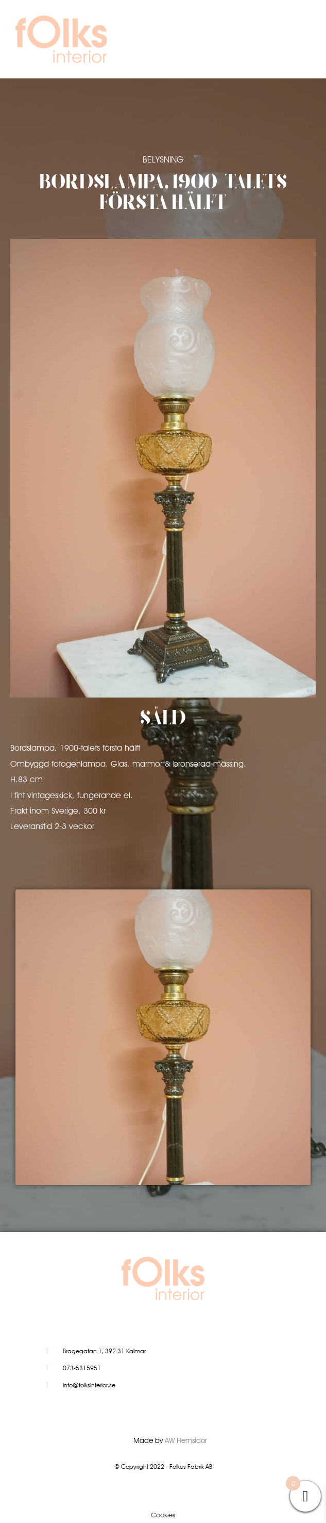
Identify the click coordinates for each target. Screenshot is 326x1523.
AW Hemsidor (186, 1440)
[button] (277, 42)
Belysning (163, 159)
